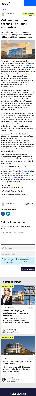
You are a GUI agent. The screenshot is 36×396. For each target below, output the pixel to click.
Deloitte (28, 65)
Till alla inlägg (7, 9)
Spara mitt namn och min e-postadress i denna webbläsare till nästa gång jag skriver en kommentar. (18, 260)
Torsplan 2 (25, 171)
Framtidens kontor (28, 14)
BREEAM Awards (14, 177)
